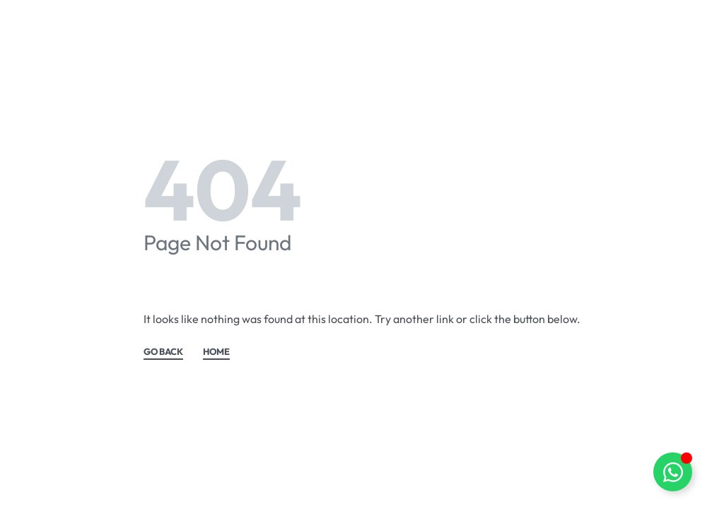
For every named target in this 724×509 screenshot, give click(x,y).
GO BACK (163, 352)
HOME (216, 352)
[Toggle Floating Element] (672, 471)
